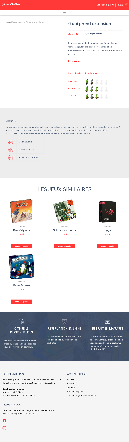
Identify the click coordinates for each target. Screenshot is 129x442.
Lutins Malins (12, 3)
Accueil (9, 22)
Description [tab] (11, 121)
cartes (99, 33)
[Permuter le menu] (64, 12)
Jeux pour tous (19, 22)
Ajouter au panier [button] (21, 246)
